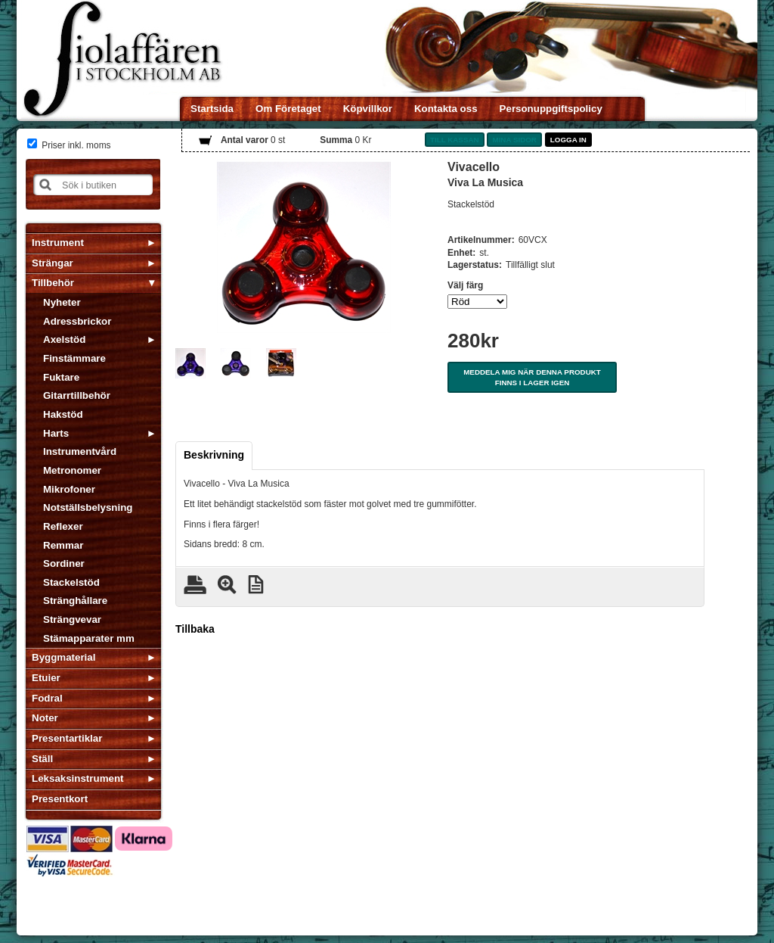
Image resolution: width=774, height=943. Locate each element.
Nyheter (62, 302)
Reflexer (63, 526)
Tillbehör (53, 282)
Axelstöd (64, 339)
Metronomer (72, 470)
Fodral (47, 698)
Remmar (63, 545)
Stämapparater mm (89, 638)
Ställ (42, 758)
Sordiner (64, 563)
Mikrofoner (69, 489)
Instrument (58, 242)
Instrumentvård (79, 451)
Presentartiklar (67, 738)
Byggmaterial (63, 657)
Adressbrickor (77, 321)
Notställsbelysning (88, 507)
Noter (45, 718)
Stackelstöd (71, 582)
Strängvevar (72, 619)
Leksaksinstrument (77, 778)
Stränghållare (75, 600)
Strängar (52, 263)
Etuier (46, 677)
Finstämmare (74, 358)
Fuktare (61, 377)
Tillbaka (195, 629)
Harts (56, 433)
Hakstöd (63, 414)
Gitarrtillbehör (76, 395)
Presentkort (60, 799)
